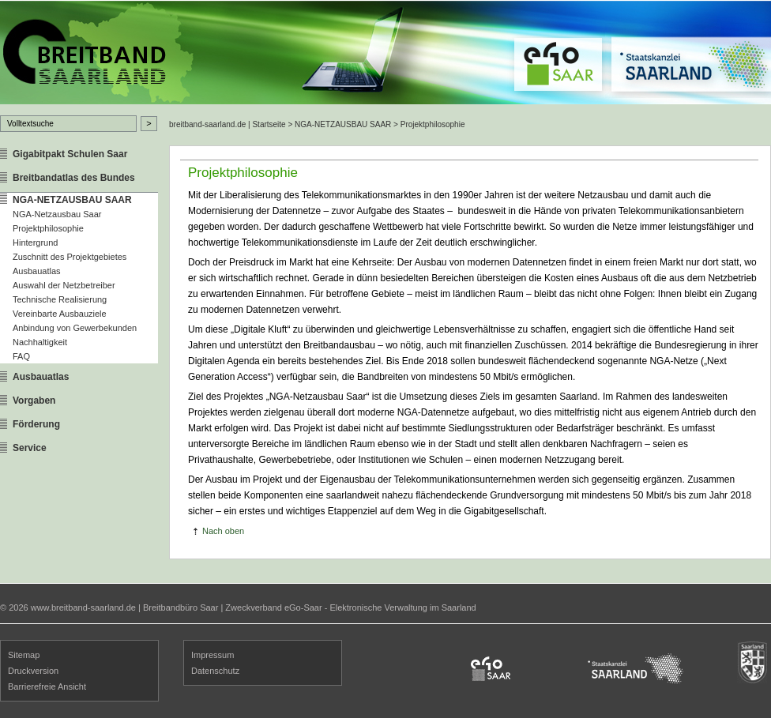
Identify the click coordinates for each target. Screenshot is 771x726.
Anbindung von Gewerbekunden (75, 328)
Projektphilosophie (48, 228)
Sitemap (23, 655)
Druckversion (33, 670)
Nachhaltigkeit (40, 342)
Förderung (36, 424)
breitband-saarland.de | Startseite (227, 124)
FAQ (21, 356)
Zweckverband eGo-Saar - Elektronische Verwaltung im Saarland (350, 607)
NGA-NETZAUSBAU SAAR (72, 199)
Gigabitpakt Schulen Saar (70, 154)
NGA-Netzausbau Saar (57, 214)
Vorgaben (34, 400)
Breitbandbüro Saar (180, 607)
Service (30, 447)
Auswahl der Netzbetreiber (64, 285)
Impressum (212, 655)
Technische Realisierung (60, 299)
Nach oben (223, 531)
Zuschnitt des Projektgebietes (69, 256)
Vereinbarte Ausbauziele (60, 313)
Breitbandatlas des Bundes (74, 177)
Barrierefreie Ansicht (47, 686)
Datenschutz (215, 670)
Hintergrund (35, 242)
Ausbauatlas (37, 271)
